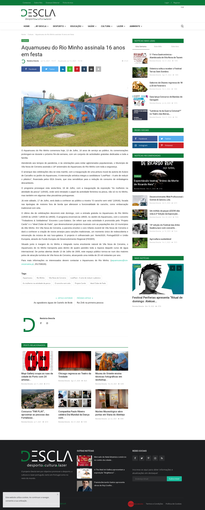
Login (167, 2)
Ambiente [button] (136, 26)
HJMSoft (62, 503)
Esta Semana (141, 46)
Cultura (30, 34)
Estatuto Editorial (52, 2)
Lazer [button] (121, 26)
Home (27, 26)
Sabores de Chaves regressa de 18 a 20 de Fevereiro (166, 84)
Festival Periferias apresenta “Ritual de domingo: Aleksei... (157, 299)
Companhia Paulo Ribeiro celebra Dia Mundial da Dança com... (73, 414)
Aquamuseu (27, 278)
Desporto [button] (59, 26)
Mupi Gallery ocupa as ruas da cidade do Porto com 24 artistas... (37, 376)
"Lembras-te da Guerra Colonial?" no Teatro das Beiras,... (165, 112)
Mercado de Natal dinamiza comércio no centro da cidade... (110, 458)
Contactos (27, 2)
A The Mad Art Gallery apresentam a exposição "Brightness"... (109, 471)
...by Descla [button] (41, 26)
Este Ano (175, 46)
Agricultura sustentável (160, 239)
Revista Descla (30, 61)
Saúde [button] (92, 26)
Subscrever (174, 478)
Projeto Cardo (80, 283)
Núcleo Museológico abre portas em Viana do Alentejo (110, 413)
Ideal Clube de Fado (98, 283)
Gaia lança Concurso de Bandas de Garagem (166, 98)
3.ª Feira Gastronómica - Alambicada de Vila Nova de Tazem (166, 56)
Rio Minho (41, 278)
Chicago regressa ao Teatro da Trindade (74, 375)
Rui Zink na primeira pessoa (90, 302)
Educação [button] (76, 26)
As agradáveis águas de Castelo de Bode (53, 302)
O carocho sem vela (62, 283)
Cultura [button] (106, 26)
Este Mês (158, 46)
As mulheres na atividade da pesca (36, 283)
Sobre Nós (38, 2)
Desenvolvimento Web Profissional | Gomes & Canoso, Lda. (166, 198)
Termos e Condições (154, 503)
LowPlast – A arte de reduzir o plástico (85, 278)
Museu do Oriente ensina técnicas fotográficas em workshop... (108, 376)
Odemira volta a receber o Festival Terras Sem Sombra (166, 70)
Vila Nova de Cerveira (57, 278)
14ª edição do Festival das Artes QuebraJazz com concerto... (165, 226)
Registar (177, 2)
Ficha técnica (68, 2)
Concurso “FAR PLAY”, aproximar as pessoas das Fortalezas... (35, 414)
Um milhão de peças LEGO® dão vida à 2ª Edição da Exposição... (165, 212)
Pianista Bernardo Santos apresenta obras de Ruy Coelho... (109, 484)
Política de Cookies (174, 503)
